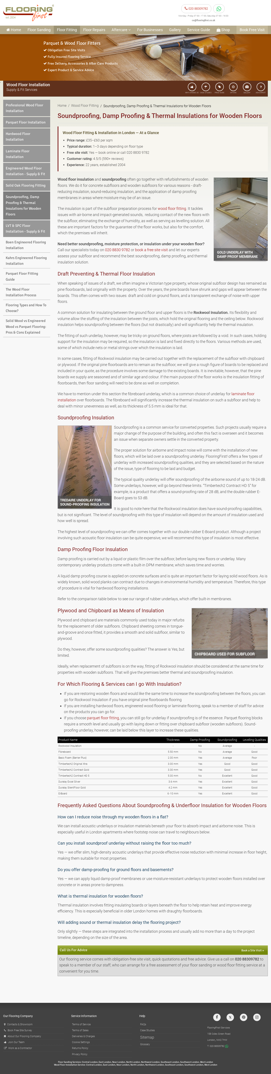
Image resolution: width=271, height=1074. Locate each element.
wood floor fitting (172, 208)
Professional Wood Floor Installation (24, 108)
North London (133, 1062)
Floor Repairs (94, 30)
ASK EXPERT (261, 88)
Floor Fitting (67, 30)
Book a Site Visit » (252, 950)
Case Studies (147, 1030)
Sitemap (147, 1037)
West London (206, 1062)
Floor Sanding (39, 30)
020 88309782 (196, 9)
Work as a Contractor (18, 1048)
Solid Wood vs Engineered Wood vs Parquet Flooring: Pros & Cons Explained (26, 326)
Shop (223, 30)
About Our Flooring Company (22, 1036)
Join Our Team (14, 1042)
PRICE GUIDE (219, 88)
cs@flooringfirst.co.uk (203, 20)
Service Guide (198, 30)
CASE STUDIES (206, 88)
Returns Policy (80, 1048)
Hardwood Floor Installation (18, 137)
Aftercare (121, 30)
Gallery (175, 30)
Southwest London (189, 1062)
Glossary (145, 1044)
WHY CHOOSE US (192, 88)
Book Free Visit (252, 30)
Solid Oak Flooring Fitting (26, 185)
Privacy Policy (79, 1054)
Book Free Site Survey (18, 1030)
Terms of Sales (80, 1030)
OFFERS (233, 88)
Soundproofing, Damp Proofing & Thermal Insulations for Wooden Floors (23, 205)
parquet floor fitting (103, 718)
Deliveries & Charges (83, 1036)
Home (62, 106)
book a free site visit (151, 250)
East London (105, 1062)
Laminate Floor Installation (17, 154)
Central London (90, 1062)
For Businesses (150, 30)
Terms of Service (81, 1024)
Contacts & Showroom (18, 1024)
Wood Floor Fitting (85, 106)
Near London (118, 1062)
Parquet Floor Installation (26, 122)
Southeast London (170, 1062)
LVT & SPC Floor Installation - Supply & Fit (25, 228)
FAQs (143, 1024)
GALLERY (247, 88)
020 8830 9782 (117, 250)
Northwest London (150, 1062)
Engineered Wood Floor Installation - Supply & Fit (25, 171)
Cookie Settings (81, 1042)
